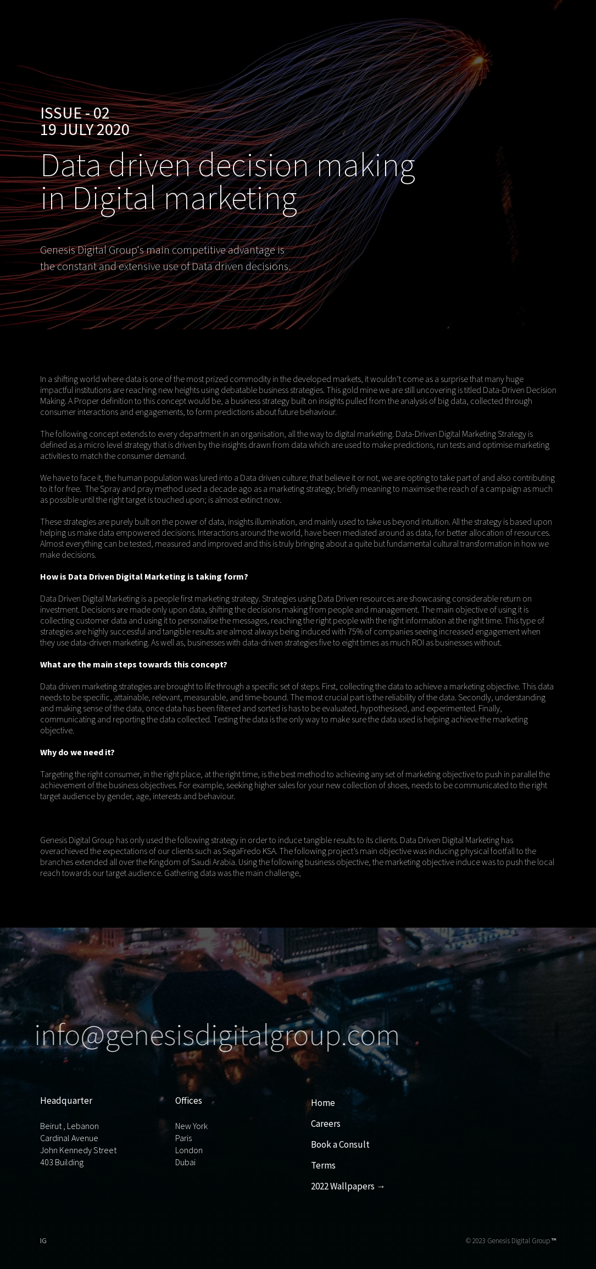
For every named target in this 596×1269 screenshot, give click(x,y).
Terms (323, 1165)
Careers (326, 1124)
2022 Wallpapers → (348, 1186)
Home (323, 1103)
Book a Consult (340, 1144)
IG (43, 1240)
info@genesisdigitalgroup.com (212, 1034)
